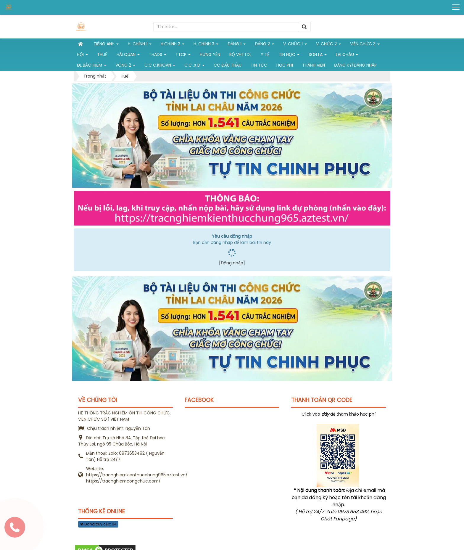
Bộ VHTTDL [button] (240, 54)
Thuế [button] (102, 54)
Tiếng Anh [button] (106, 45)
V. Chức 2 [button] (328, 45)
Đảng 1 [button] (237, 45)
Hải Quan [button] (128, 56)
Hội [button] (82, 56)
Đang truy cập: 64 (98, 524)
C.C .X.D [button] (194, 66)
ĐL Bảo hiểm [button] (91, 66)
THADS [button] (157, 56)
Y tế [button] (265, 54)
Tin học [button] (289, 56)
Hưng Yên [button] (210, 54)
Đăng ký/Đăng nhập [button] (355, 65)
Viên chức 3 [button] (365, 45)
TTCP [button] (183, 56)
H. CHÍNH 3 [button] (206, 45)
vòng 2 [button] (125, 66)
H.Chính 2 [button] (172, 45)
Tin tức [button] (259, 65)
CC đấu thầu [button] (227, 65)
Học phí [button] (284, 65)
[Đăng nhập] (232, 263)
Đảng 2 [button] (264, 45)
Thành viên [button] (313, 65)
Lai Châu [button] (347, 56)
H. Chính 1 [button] (140, 45)
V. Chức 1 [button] (295, 45)
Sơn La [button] (318, 56)
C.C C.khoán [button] (159, 66)
